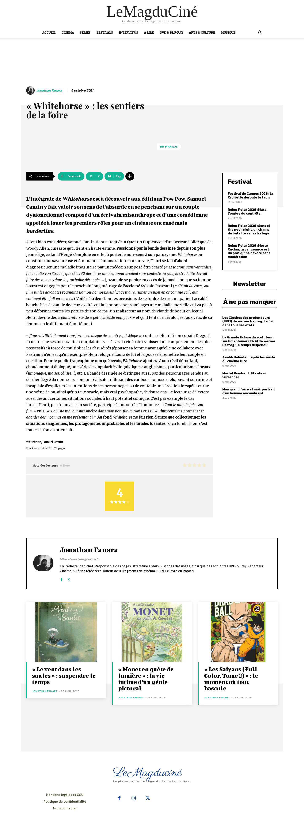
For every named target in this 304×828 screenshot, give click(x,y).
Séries (85, 32)
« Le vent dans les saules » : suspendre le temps (64, 675)
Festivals (104, 32)
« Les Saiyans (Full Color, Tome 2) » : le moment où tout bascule (231, 678)
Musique (228, 32)
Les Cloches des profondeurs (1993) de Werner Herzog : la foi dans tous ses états (247, 321)
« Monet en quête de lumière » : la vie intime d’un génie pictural (146, 678)
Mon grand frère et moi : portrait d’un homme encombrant (248, 391)
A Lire (149, 32)
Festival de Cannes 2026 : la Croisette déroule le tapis (250, 195)
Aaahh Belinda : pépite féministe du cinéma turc (248, 358)
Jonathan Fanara (49, 90)
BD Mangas (169, 147)
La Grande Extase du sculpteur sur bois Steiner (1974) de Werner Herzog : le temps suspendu (249, 341)
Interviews (128, 32)
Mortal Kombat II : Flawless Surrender (244, 375)
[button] (260, 32)
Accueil (49, 32)
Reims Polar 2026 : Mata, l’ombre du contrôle (247, 211)
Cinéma (67, 32)
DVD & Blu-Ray (171, 32)
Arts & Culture (202, 32)
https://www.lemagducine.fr (79, 559)
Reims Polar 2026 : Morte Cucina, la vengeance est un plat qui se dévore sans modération (249, 251)
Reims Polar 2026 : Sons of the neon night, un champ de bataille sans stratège (249, 229)
